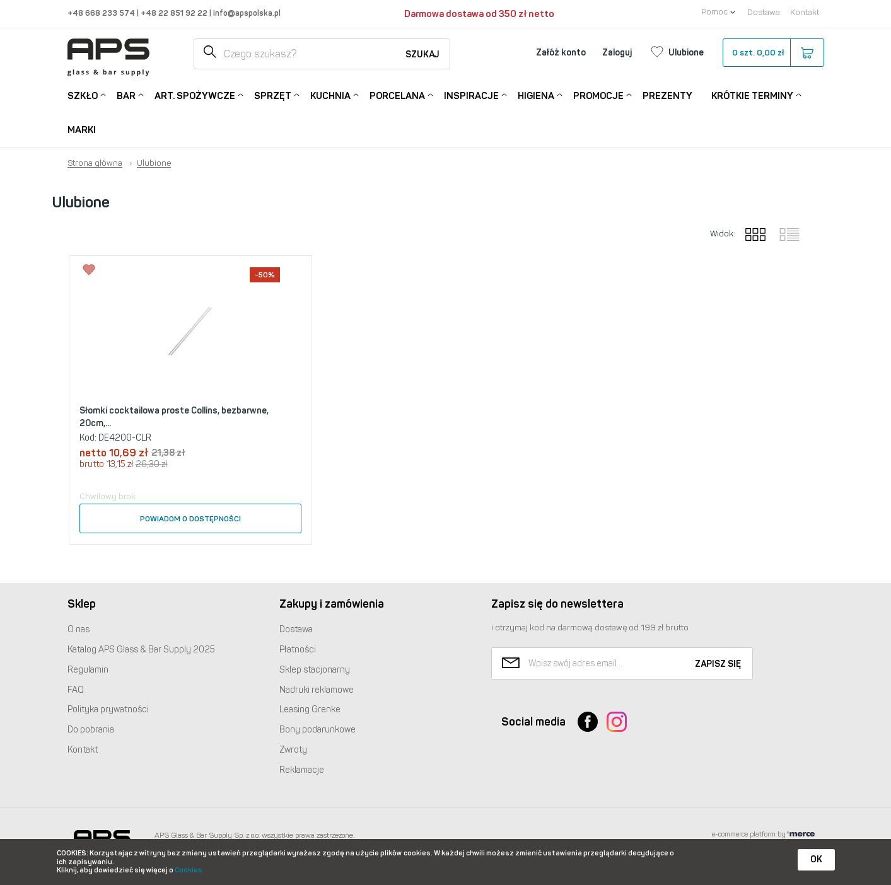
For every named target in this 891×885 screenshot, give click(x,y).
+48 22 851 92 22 (175, 13)
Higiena (536, 94)
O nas (78, 629)
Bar (126, 94)
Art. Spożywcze (194, 94)
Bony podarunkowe (317, 729)
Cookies (188, 870)
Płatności (297, 649)
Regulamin (87, 669)
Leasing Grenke (310, 709)
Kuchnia (330, 94)
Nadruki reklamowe (316, 690)
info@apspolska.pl (246, 13)
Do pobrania (90, 729)
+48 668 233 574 (102, 13)
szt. (772, 53)
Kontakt (804, 12)
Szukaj (422, 54)
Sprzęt (272, 94)
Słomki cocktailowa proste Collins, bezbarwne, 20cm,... (174, 417)
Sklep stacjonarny (314, 669)
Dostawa (763, 12)
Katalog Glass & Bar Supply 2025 (141, 649)
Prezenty (667, 95)
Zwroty (293, 749)
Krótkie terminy (752, 94)
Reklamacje (301, 770)
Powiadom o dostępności (190, 518)
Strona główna (94, 163)
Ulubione (154, 163)
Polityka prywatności (108, 709)
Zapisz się (718, 664)
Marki (81, 130)
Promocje (598, 94)
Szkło (82, 94)
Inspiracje (471, 94)
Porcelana (397, 94)
